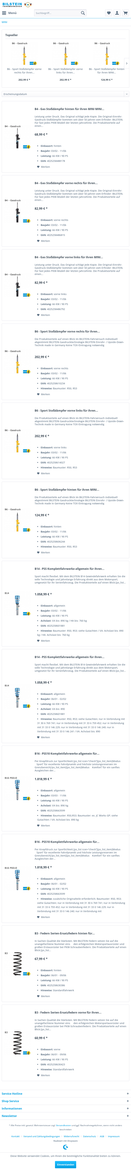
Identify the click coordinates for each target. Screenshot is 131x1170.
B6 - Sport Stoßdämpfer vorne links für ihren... (65, 70)
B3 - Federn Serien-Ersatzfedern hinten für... (65, 933)
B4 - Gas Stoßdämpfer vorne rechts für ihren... (66, 183)
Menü (9, 12)
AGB (102, 1136)
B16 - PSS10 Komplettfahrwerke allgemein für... (67, 753)
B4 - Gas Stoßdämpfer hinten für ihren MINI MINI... (69, 109)
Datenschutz (89, 1136)
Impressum (114, 1136)
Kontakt (15, 1136)
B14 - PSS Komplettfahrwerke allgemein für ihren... (69, 569)
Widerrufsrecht (71, 1136)
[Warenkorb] (125, 12)
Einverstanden (65, 1164)
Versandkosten (63, 1125)
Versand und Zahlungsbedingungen (41, 1136)
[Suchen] (83, 12)
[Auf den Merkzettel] (43, 167)
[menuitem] (9, 12)
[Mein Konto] (117, 12)
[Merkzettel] (108, 12)
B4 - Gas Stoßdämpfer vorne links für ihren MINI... (69, 257)
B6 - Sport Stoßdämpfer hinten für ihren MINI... (106, 70)
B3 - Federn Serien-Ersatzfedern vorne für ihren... (68, 1012)
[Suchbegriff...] (60, 12)
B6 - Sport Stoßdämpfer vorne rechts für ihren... (24, 70)
